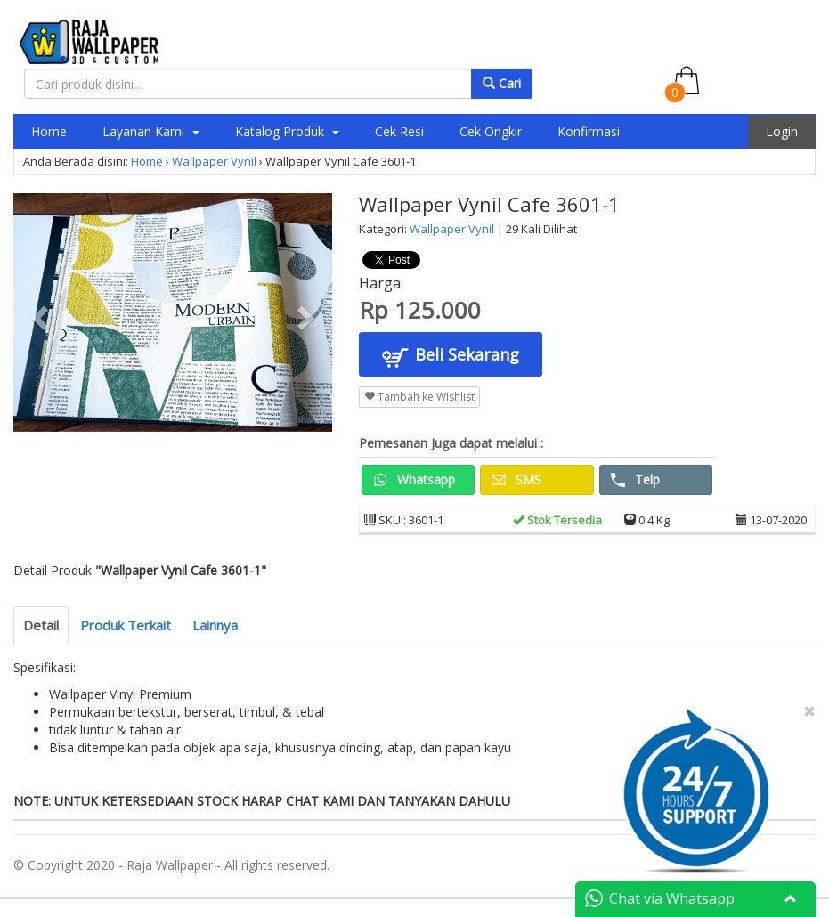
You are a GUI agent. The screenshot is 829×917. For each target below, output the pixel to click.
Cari (502, 83)
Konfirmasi (588, 131)
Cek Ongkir (490, 131)
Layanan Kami (150, 131)
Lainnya (215, 625)
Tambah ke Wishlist (419, 396)
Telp (635, 479)
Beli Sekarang (450, 357)
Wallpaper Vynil (214, 161)
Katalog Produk (287, 131)
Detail (41, 625)
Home (49, 131)
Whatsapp (414, 479)
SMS (516, 479)
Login (782, 131)
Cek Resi (399, 131)
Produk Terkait (125, 625)
